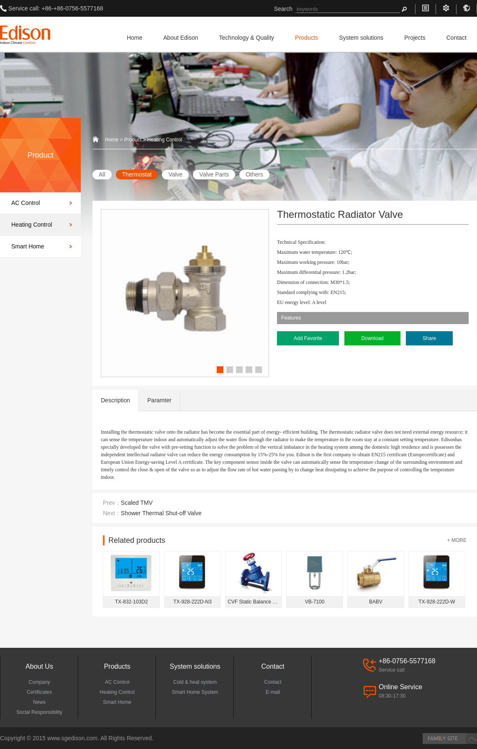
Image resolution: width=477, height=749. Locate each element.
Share (429, 338)
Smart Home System (195, 692)
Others (254, 174)
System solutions (361, 37)
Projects (415, 37)
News (39, 702)
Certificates (39, 692)
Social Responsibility (39, 712)
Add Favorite (308, 338)
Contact (456, 37)
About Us (39, 666)
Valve (175, 174)
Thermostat (137, 174)
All (102, 174)
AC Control (25, 202)
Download (372, 338)
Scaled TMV (137, 502)
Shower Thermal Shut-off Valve (161, 513)
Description (115, 400)
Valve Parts (214, 174)
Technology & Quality (246, 37)
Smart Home (27, 246)
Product (132, 140)
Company (39, 682)
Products (306, 37)
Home (134, 37)
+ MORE (457, 540)
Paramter (159, 400)
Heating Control (31, 224)
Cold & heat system (195, 682)
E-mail (273, 692)
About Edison (180, 37)
